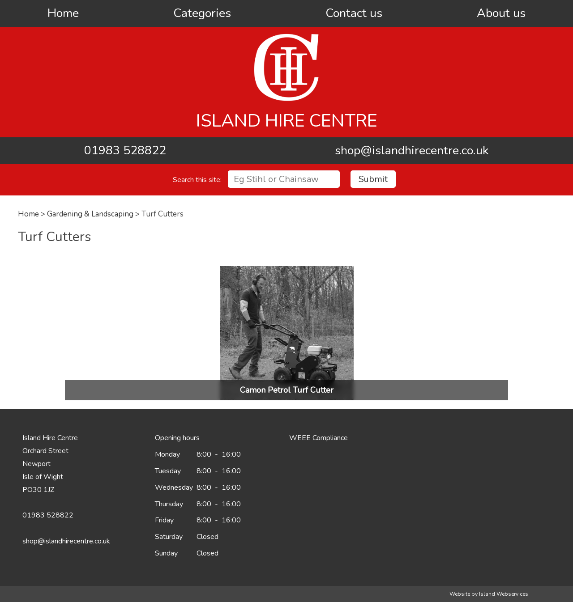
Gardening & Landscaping (90, 214)
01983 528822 (125, 150)
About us (501, 13)
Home (63, 13)
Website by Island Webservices (488, 594)
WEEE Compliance (318, 438)
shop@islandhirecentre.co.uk (412, 150)
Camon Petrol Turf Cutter (287, 390)
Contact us (353, 13)
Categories (202, 13)
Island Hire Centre (286, 121)
